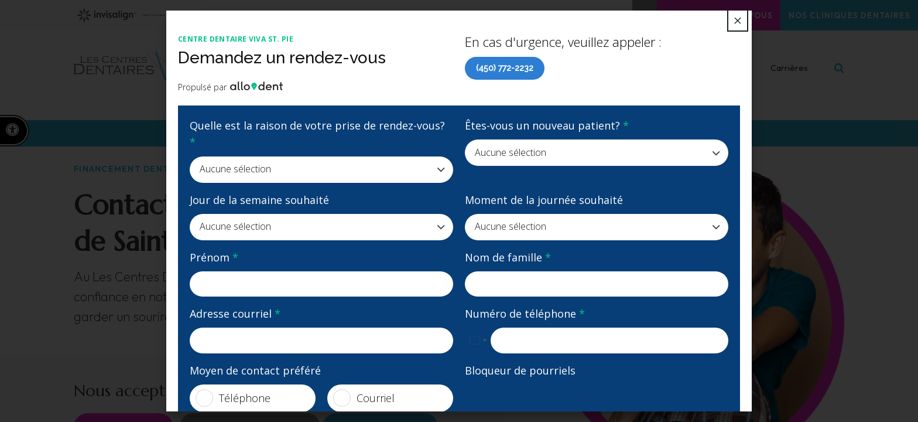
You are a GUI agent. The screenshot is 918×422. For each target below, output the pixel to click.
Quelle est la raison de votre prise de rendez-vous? (317, 133)
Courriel (364, 398)
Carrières (789, 75)
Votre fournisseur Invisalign (162, 15)
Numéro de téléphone (525, 314)
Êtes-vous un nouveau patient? (547, 125)
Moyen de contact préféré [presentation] (255, 370)
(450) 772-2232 (504, 68)
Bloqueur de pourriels (520, 370)
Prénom (214, 257)
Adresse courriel (235, 314)
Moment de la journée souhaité (544, 200)
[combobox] (477, 340)
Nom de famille (508, 257)
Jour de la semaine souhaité (259, 200)
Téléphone (233, 398)
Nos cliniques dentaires (841, 15)
